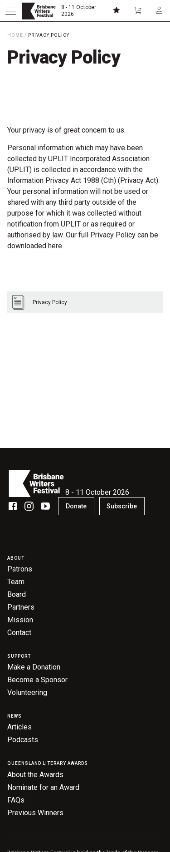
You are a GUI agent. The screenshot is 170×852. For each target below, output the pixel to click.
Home (15, 35)
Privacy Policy (48, 35)
